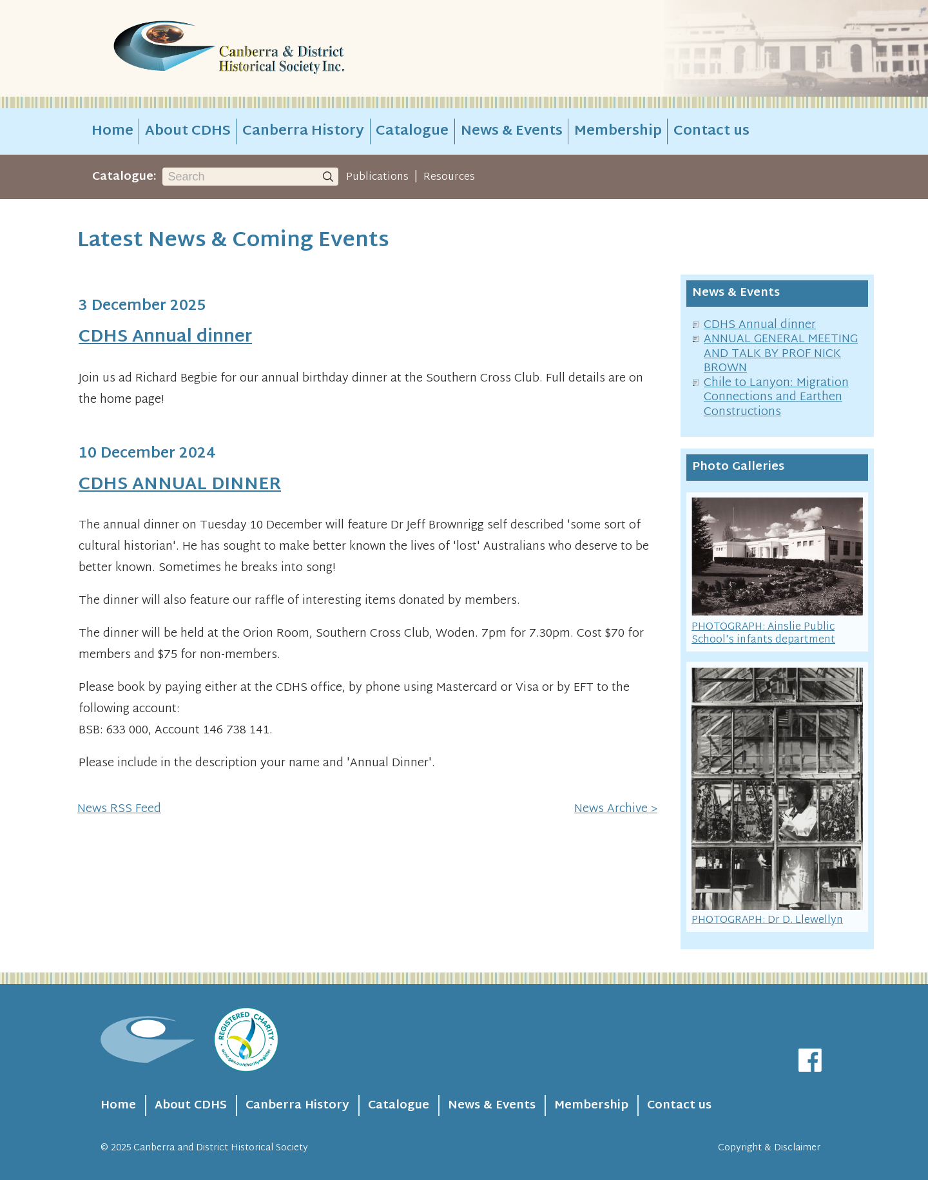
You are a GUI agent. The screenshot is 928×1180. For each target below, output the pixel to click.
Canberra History (303, 131)
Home (112, 131)
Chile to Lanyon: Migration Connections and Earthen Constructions (776, 397)
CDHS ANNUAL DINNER (180, 485)
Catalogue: (124, 177)
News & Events (512, 131)
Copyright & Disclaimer (769, 1148)
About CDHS (188, 131)
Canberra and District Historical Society (220, 1148)
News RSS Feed (119, 809)
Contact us (711, 131)
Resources (449, 177)
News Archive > (615, 809)
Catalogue (412, 131)
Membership (618, 131)
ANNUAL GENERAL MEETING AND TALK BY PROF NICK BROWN (781, 354)
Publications (377, 177)
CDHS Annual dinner (165, 337)
